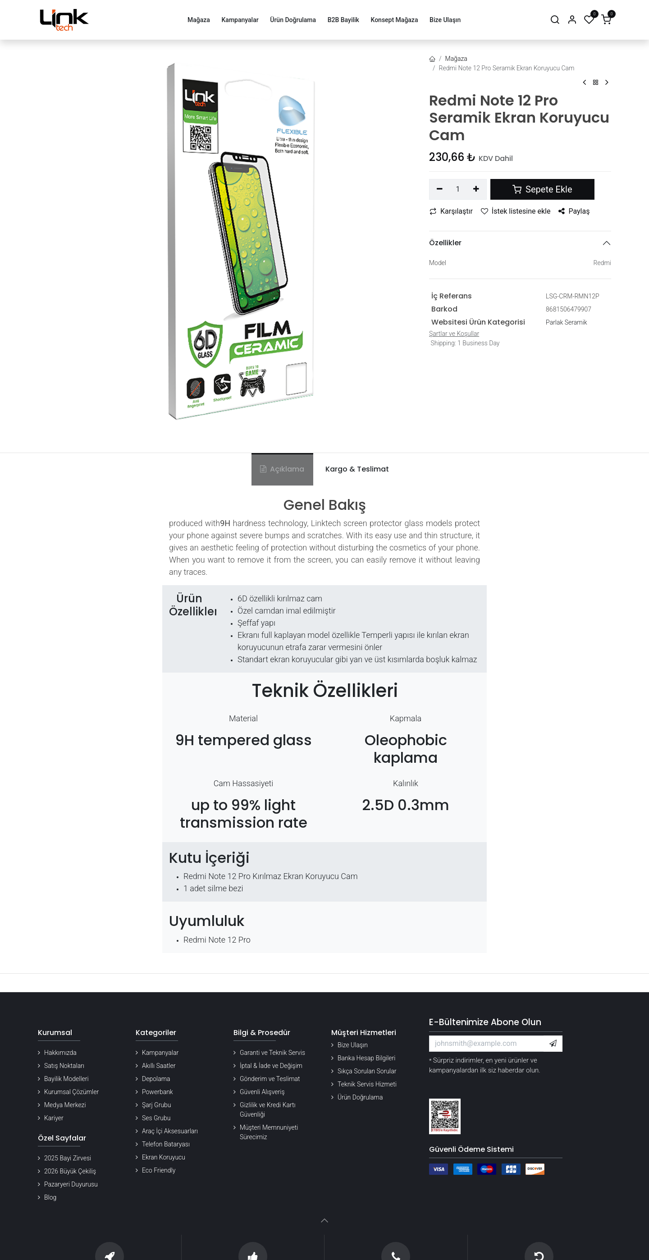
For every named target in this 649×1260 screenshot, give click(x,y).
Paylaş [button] (574, 211)
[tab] (355, 469)
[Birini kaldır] (439, 189)
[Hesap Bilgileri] (572, 20)
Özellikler (445, 243)
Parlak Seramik (566, 322)
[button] (553, 1043)
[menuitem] (198, 20)
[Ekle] (476, 189)
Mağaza (456, 58)
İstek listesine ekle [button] (516, 211)
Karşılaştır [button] (451, 211)
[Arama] (555, 20)
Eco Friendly (158, 1170)
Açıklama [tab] (282, 469)
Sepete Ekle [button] (542, 189)
